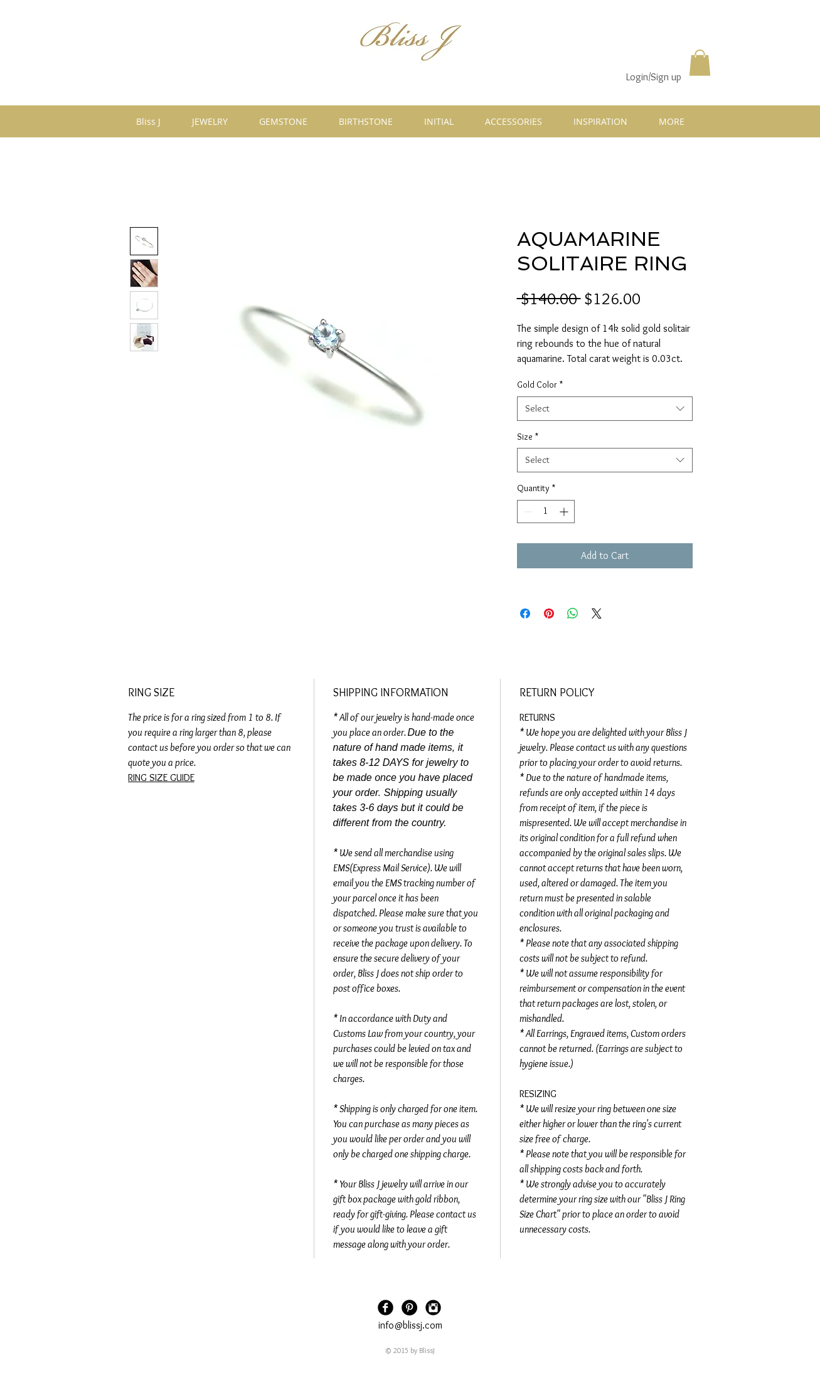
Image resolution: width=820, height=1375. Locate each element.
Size (527, 436)
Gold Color (540, 384)
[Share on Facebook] (525, 613)
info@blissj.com (410, 1325)
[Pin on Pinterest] (548, 613)
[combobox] (605, 408)
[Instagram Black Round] (433, 1307)
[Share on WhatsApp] (572, 613)
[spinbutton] (546, 512)
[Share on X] (596, 613)
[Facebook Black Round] (385, 1307)
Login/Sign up (653, 77)
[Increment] (565, 512)
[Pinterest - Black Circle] (409, 1307)
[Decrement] (527, 512)
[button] (700, 63)
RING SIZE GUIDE (161, 777)
